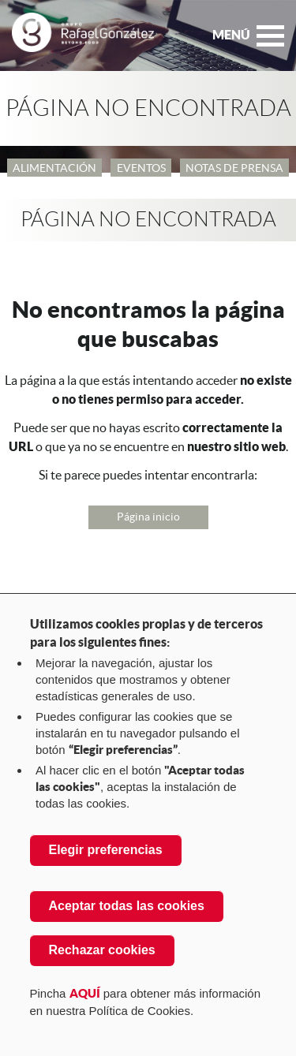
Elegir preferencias (106, 849)
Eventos (141, 168)
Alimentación (54, 168)
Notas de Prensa (234, 168)
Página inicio (148, 516)
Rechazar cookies (102, 950)
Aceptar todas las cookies (126, 905)
